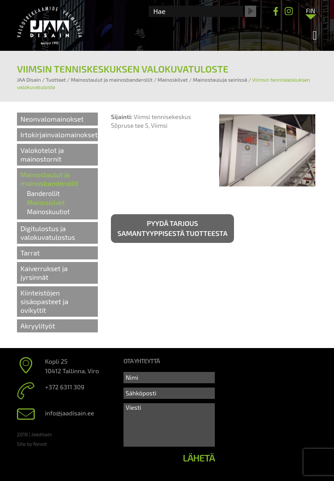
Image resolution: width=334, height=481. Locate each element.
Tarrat (30, 253)
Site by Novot (32, 444)
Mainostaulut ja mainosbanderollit (49, 178)
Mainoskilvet (46, 202)
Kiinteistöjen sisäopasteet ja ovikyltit (44, 301)
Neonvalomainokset (52, 119)
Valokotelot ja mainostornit (42, 154)
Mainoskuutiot (48, 212)
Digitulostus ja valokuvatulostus (47, 232)
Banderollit (43, 193)
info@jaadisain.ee (69, 413)
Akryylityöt (37, 326)
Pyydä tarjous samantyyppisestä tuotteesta (172, 228)
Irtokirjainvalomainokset (59, 134)
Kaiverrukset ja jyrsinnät (43, 272)
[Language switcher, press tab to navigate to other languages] (310, 10)
